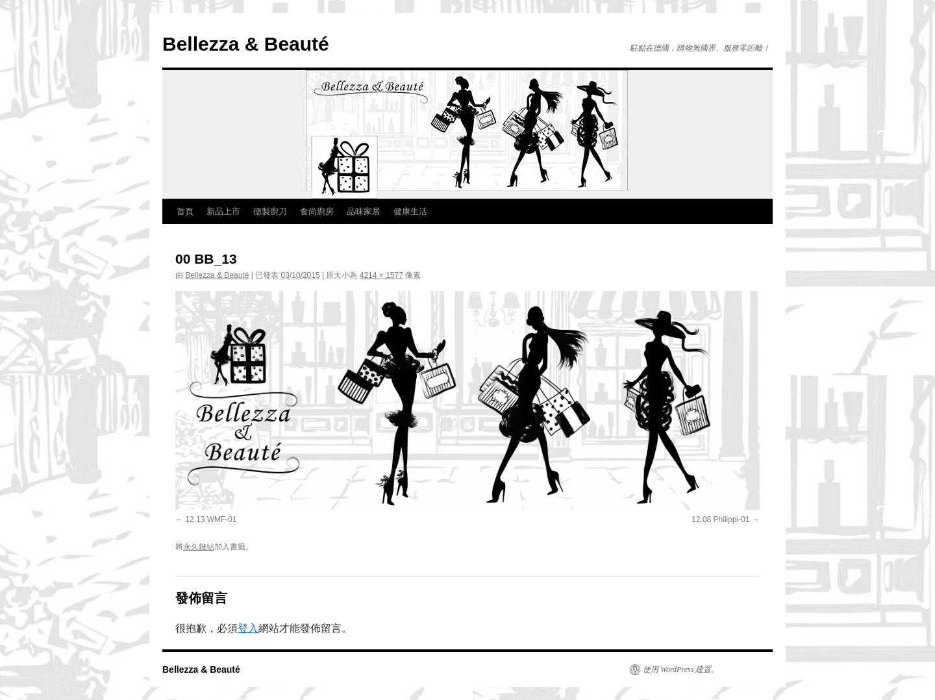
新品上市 (223, 211)
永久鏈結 (198, 546)
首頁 (185, 211)
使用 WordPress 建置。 (681, 669)
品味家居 (363, 211)
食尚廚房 (317, 211)
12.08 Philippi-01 (720, 519)
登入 (248, 628)
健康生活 (410, 211)
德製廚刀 (270, 211)
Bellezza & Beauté (245, 44)
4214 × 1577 (381, 275)
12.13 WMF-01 (210, 519)
